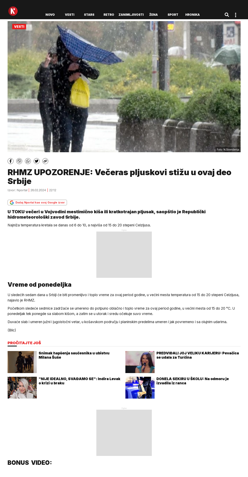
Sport (173, 14)
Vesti (69, 14)
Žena (153, 14)
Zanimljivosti (131, 14)
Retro (109, 14)
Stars (89, 14)
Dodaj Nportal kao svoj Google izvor (37, 202)
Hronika (192, 14)
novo (50, 14)
